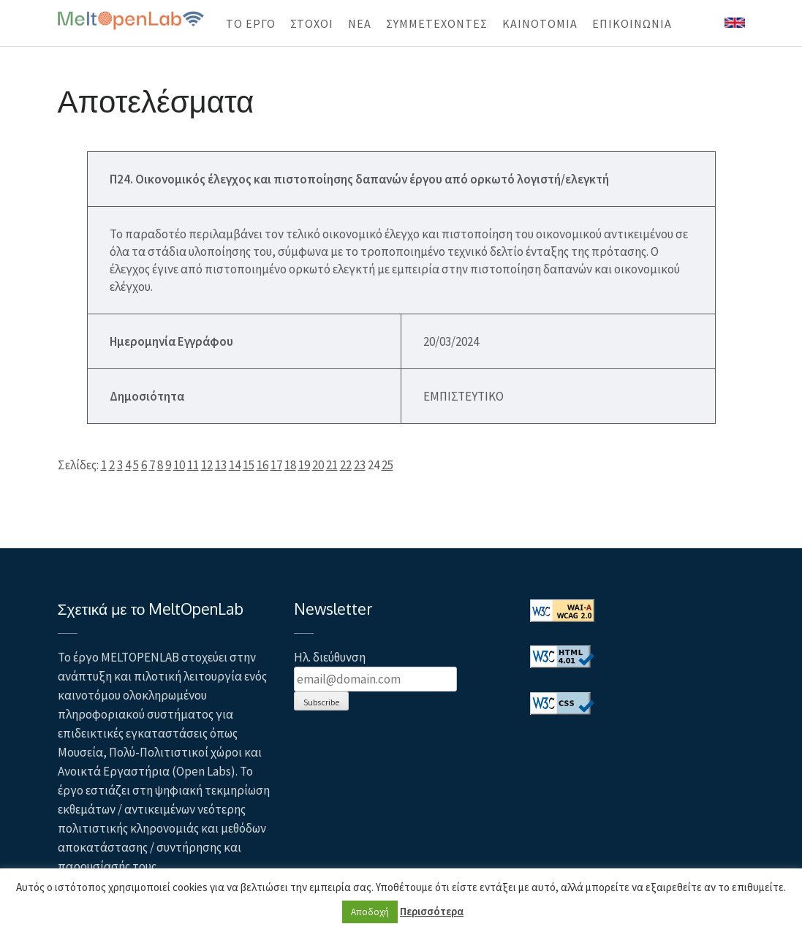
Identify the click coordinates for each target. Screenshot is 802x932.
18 (290, 465)
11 (193, 465)
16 (262, 465)
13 (221, 465)
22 (346, 465)
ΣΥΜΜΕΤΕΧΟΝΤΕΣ (437, 23)
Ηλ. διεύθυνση (330, 657)
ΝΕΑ (359, 23)
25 (387, 465)
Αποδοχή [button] (370, 912)
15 (248, 465)
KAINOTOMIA (540, 23)
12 (207, 465)
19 (304, 465)
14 (235, 465)
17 (276, 465)
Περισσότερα (432, 911)
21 (332, 465)
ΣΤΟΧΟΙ (311, 23)
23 (360, 465)
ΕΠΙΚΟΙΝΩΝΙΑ (632, 23)
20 (318, 465)
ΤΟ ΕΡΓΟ (251, 23)
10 (179, 465)
